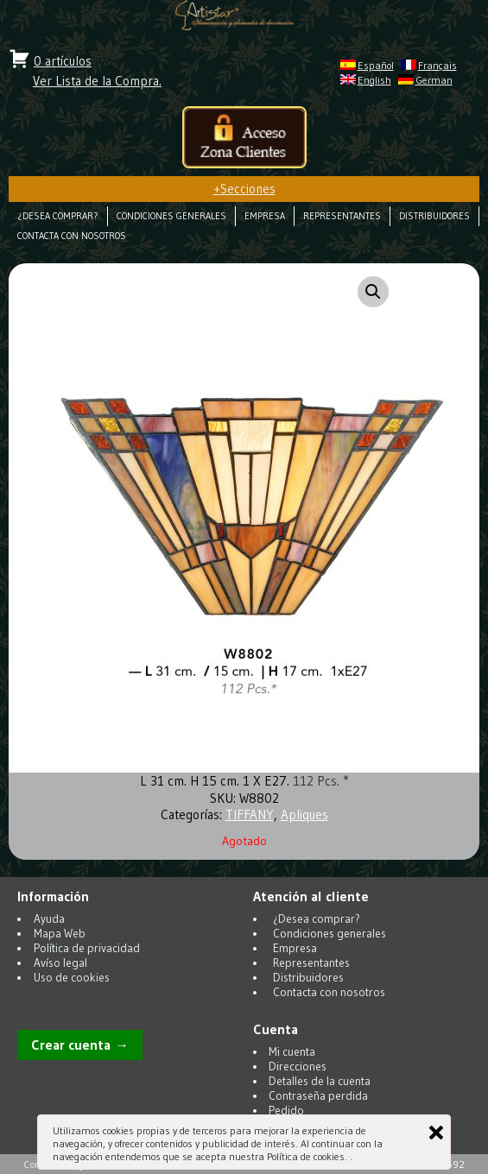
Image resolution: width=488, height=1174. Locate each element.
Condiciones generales (171, 216)
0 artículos (63, 61)
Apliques (304, 814)
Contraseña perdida (318, 1096)
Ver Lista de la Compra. (97, 81)
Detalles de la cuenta (320, 1081)
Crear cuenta (71, 1045)
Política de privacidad (87, 948)
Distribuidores (434, 216)
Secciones (244, 188)
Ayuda (49, 919)
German (434, 79)
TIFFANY (249, 814)
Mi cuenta (292, 1052)
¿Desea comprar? (57, 216)
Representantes (342, 216)
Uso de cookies (72, 977)
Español (376, 65)
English (374, 79)
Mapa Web (60, 933)
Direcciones (297, 1066)
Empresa (264, 216)
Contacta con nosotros (71, 236)
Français (437, 65)
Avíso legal (60, 963)
